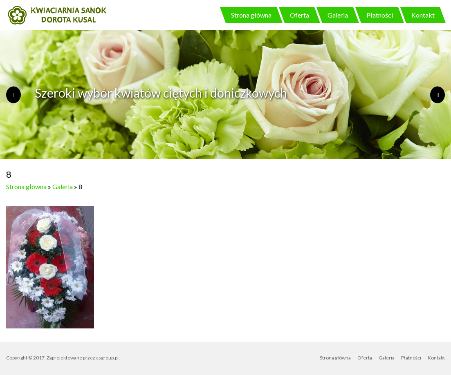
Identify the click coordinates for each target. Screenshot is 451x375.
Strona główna (251, 15)
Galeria (338, 15)
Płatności (379, 15)
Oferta (299, 15)
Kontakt (423, 15)
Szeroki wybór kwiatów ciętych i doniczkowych (161, 92)
